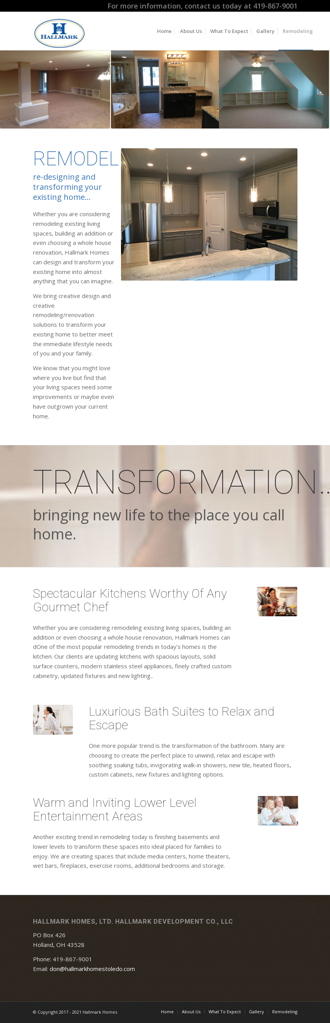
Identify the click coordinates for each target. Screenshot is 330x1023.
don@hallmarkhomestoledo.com (92, 969)
